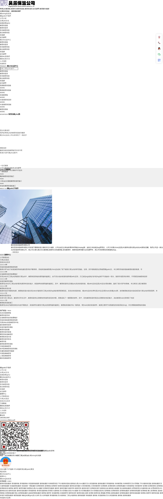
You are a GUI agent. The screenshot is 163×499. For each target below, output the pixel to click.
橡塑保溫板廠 (5, 329)
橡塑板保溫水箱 (5, 337)
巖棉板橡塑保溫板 (6, 344)
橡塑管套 (3, 341)
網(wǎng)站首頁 (5, 13)
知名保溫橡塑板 (5, 313)
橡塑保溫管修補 (5, 332)
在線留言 (3, 63)
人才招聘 (3, 61)
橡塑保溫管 (4, 28)
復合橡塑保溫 (5, 32)
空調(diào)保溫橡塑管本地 (9, 322)
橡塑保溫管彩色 (5, 339)
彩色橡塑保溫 (5, 30)
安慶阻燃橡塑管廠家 (7, 351)
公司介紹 (3, 18)
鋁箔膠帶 (3, 37)
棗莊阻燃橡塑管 (5, 358)
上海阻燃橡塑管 (5, 356)
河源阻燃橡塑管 (5, 353)
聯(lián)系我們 (5, 56)
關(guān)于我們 (5, 16)
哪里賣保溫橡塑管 (6, 334)
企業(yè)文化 (4, 21)
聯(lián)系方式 (5, 59)
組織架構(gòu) (5, 23)
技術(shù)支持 (5, 461)
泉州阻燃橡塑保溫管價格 (8, 348)
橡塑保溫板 (4, 25)
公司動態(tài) (4, 262)
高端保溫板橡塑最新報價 (8, 320)
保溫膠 (2, 35)
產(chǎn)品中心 (5, 40)
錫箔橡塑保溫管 (5, 325)
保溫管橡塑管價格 (6, 327)
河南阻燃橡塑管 (5, 346)
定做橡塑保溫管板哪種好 (8, 318)
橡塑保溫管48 (5, 315)
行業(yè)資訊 (4, 459)
